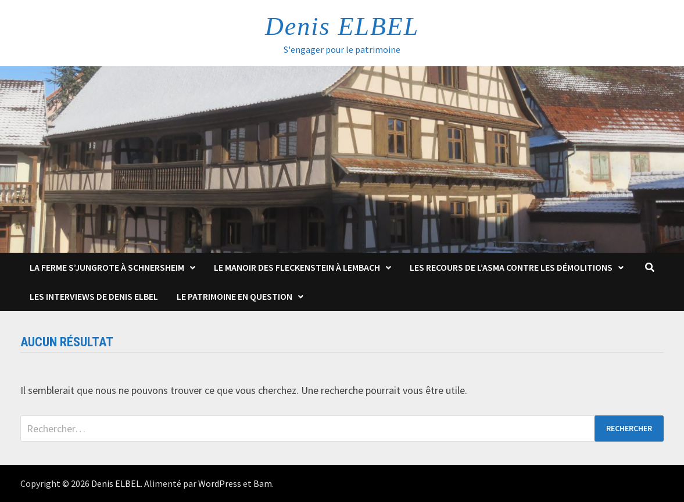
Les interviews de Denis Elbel (94, 296)
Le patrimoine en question (234, 296)
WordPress (219, 483)
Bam (262, 483)
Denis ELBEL (342, 26)
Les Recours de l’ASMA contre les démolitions (511, 267)
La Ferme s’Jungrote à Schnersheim (107, 267)
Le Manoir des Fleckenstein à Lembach (297, 267)
